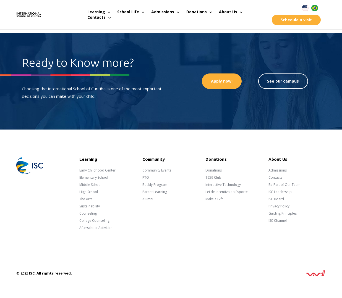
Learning (98, 12)
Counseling (88, 213)
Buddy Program (154, 184)
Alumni (147, 199)
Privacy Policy (278, 206)
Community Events (156, 170)
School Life (130, 12)
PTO (145, 177)
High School (88, 191)
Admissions (165, 12)
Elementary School (93, 177)
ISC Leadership (280, 191)
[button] (296, 20)
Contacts (99, 17)
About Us (230, 12)
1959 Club (213, 177)
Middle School (90, 184)
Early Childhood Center (97, 170)
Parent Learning (154, 191)
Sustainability (89, 206)
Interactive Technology (223, 184)
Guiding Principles (282, 213)
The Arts (85, 199)
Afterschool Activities (95, 227)
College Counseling (94, 220)
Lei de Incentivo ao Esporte (226, 191)
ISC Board (276, 199)
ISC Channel (277, 220)
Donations (199, 12)
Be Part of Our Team (284, 184)
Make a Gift (214, 199)
